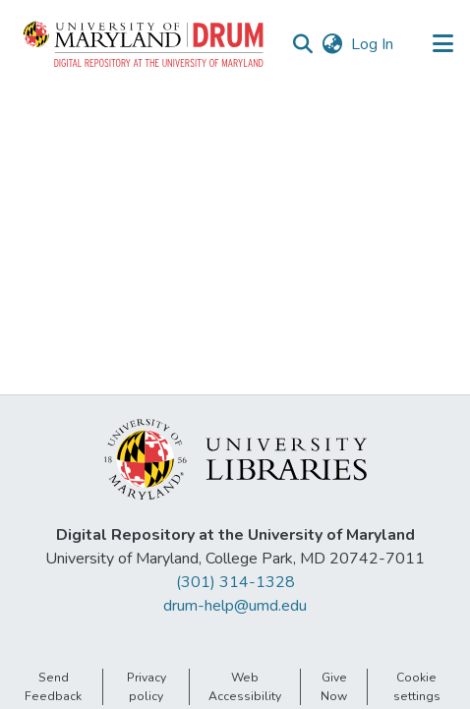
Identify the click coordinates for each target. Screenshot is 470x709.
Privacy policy (146, 686)
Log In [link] (373, 44)
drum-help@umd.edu (235, 606)
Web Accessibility (244, 686)
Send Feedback (53, 686)
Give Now (334, 686)
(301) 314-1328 (235, 582)
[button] (144, 44)
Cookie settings (417, 686)
